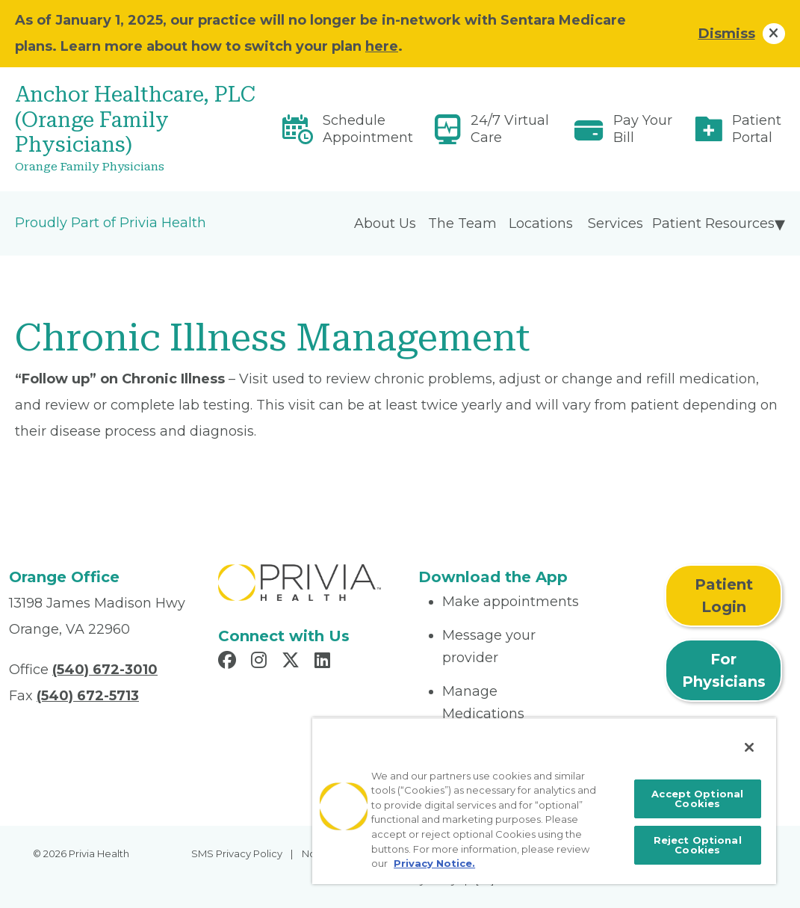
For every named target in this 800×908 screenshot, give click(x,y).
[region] (544, 800)
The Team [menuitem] (462, 223)
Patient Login (724, 595)
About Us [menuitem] (385, 223)
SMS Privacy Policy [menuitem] (236, 853)
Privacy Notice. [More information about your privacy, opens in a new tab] (434, 863)
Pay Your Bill (642, 129)
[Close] (749, 747)
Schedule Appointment (368, 129)
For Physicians (724, 670)
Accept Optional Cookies (697, 798)
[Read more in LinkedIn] (324, 662)
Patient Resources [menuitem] (713, 223)
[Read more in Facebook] (229, 662)
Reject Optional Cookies (698, 845)
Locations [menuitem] (541, 223)
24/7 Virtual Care (510, 129)
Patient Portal (756, 129)
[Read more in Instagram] (261, 662)
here (381, 46)
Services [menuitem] (615, 223)
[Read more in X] (293, 662)
